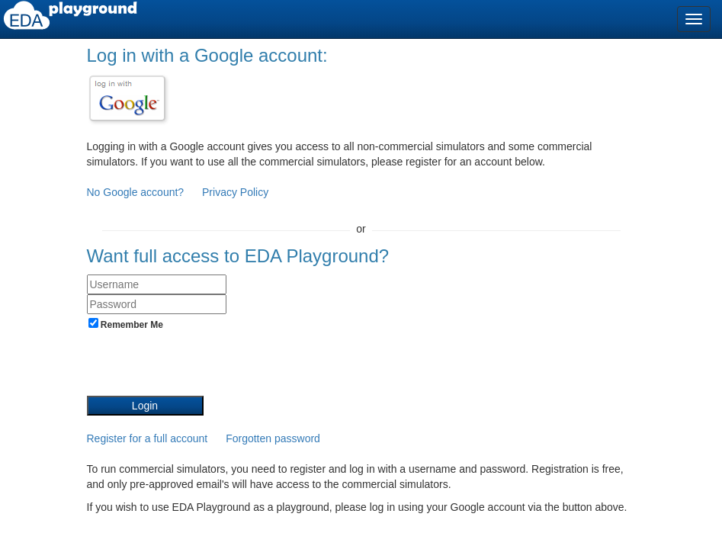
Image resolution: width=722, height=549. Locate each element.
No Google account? (137, 192)
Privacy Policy (235, 192)
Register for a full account (147, 438)
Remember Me (125, 324)
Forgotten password (273, 438)
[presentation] (203, 366)
